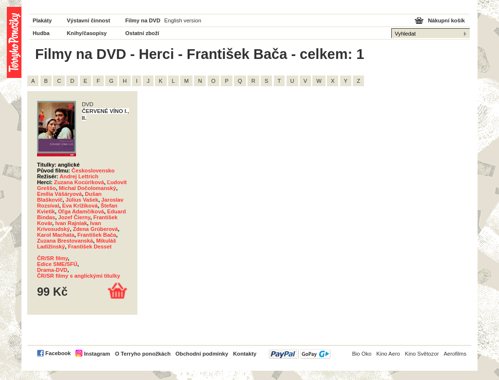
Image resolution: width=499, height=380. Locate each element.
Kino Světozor (422, 354)
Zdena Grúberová (95, 229)
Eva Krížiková (80, 206)
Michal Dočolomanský (87, 188)
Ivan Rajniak (71, 223)
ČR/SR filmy (52, 258)
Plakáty (42, 20)
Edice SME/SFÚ (57, 264)
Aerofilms (454, 354)
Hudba (41, 33)
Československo (93, 170)
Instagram (97, 354)
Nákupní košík (446, 20)
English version (182, 20)
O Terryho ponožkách (143, 354)
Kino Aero (388, 354)
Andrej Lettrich (78, 176)
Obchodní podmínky (201, 354)
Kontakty (244, 354)
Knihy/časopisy (87, 33)
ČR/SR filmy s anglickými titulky (78, 276)
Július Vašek (81, 200)
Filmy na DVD (142, 20)
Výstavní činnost (88, 20)
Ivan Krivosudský (69, 226)
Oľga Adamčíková (81, 211)
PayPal (299, 354)
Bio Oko (361, 354)
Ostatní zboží (142, 33)
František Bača (96, 235)
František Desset (90, 246)
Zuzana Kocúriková (79, 182)
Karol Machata (55, 235)
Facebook (58, 353)
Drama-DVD (52, 270)
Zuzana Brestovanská (65, 241)
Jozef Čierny (74, 217)
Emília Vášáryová (59, 194)
